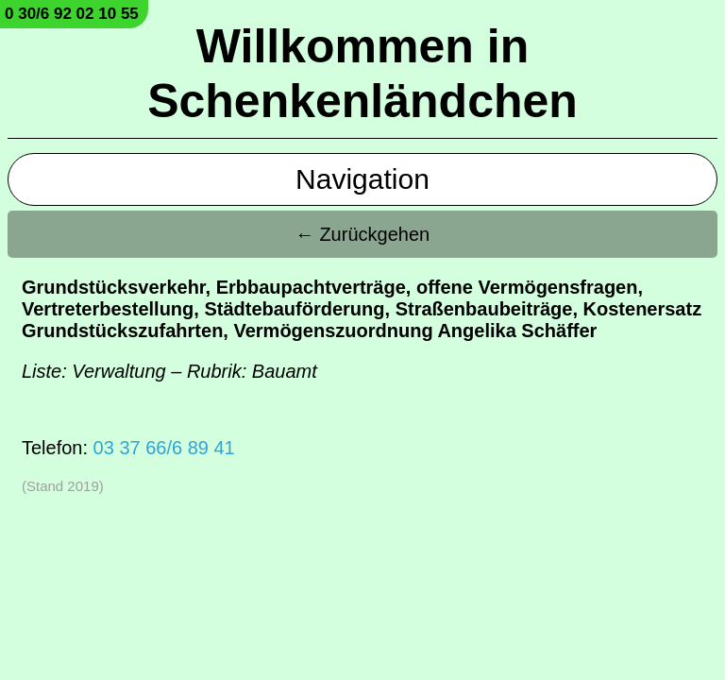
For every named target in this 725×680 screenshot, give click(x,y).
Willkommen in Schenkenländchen (362, 74)
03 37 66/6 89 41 (164, 447)
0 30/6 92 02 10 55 (72, 14)
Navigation (362, 179)
